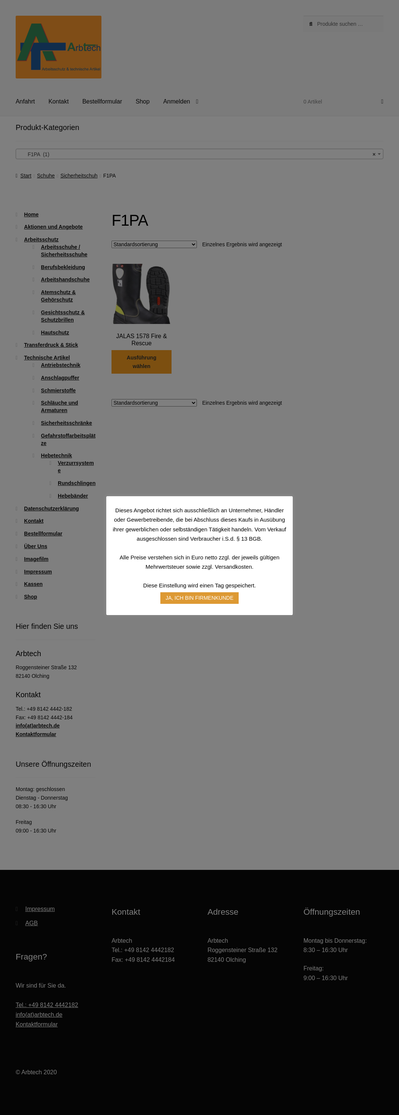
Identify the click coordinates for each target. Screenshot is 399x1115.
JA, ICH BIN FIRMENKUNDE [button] (199, 598)
